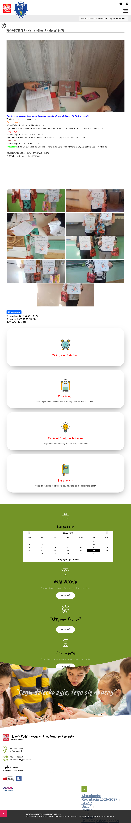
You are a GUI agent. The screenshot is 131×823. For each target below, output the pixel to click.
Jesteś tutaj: (85, 18)
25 (107, 550)
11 (107, 544)
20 (42, 550)
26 (29, 553)
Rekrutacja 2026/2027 (99, 799)
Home (92, 18)
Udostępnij (14, 312)
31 (94, 553)
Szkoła (86, 803)
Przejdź (65, 595)
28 (55, 553)
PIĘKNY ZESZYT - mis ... (117, 19)
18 (107, 547)
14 (55, 547)
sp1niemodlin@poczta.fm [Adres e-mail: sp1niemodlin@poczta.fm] (20, 760)
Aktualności (101, 19)
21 (55, 550)
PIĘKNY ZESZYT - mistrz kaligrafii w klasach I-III (35, 30)
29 (68, 553)
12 (29, 547)
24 (94, 550)
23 (81, 550)
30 (81, 553)
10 (94, 544)
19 (29, 550)
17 (94, 547)
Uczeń (86, 806)
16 (81, 547)
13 (42, 547)
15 (68, 547)
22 (68, 550)
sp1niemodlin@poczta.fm (120, 4)
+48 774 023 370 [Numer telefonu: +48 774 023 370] (16, 757)
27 (42, 553)
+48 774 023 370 (127, 4)
